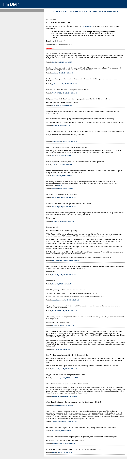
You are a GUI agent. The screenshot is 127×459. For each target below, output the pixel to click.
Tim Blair (10, 4)
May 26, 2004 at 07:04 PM (64, 165)
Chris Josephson (57, 260)
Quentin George (57, 378)
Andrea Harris (56, 396)
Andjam (54, 73)
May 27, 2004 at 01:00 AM (68, 275)
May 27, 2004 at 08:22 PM (69, 396)
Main (95, 11)
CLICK (59, 185)
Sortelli (54, 188)
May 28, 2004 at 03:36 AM (65, 452)
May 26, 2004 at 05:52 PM (63, 156)
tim (53, 156)
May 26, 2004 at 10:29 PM (64, 176)
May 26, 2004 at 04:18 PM (64, 105)
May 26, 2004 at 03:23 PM (66, 73)
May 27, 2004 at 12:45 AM (71, 260)
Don (53, 284)
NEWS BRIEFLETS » (108, 11)
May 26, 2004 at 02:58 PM (65, 62)
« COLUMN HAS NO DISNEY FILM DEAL (72, 11)
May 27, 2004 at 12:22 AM (68, 197)
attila (53, 105)
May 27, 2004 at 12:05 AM (65, 188)
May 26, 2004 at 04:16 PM (70, 93)
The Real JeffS (56, 93)
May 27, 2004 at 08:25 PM (69, 421)
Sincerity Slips (56, 141)
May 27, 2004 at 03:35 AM (67, 325)
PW (53, 431)
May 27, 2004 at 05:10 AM (62, 349)
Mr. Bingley (55, 197)
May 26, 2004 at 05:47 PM (70, 141)
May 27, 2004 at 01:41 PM (70, 369)
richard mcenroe (57, 300)
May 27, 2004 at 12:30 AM (67, 221)
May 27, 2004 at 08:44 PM (67, 443)
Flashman (55, 443)
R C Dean (55, 221)
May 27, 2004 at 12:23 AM (68, 206)
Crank (54, 452)
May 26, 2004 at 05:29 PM (62, 125)
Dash (53, 176)
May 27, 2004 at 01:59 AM (71, 300)
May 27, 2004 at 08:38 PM (63, 431)
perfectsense (56, 84)
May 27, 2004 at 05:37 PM (71, 378)
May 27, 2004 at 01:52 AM (64, 284)
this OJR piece (87, 26)
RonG (54, 62)
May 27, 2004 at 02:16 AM (70, 311)
